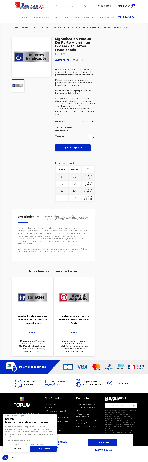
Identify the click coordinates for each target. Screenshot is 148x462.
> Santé (48, 407)
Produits (24, 17)
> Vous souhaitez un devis (87, 426)
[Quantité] (90, 137)
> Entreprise (50, 404)
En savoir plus (102, 449)
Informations (42, 17)
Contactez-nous (106, 17)
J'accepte (102, 442)
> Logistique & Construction (57, 417)
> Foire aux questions (85, 404)
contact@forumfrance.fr (26, 413)
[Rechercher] (71, 6)
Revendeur (89, 17)
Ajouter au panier (73, 147)
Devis (56, 17)
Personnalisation (71, 17)
